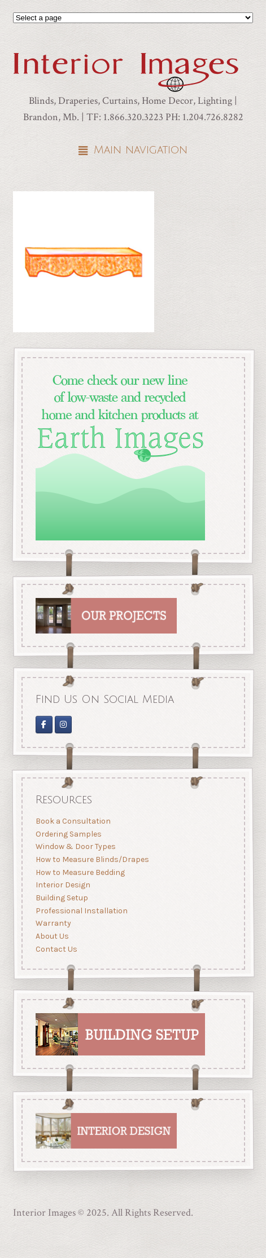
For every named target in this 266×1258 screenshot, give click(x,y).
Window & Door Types (75, 846)
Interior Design (62, 885)
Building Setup (61, 898)
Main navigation (140, 150)
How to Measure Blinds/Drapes (92, 859)
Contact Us (56, 948)
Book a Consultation (72, 821)
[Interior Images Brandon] (63, 724)
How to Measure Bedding (79, 872)
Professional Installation (81, 910)
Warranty (53, 923)
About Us (51, 936)
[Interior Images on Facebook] (43, 724)
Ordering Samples (68, 834)
